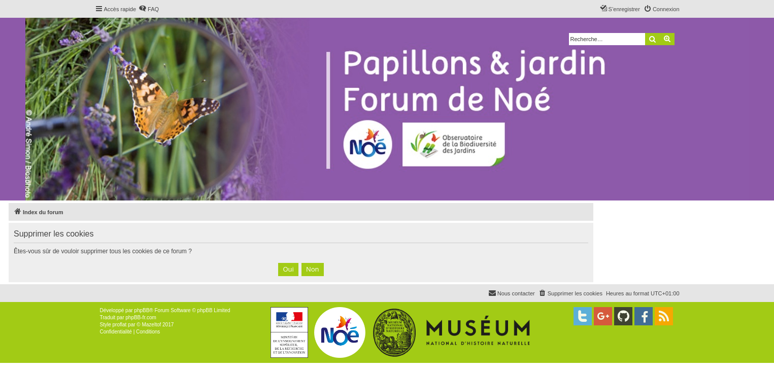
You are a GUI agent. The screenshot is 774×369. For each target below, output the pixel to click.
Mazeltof (151, 324)
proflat (120, 324)
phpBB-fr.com (140, 317)
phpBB (141, 310)
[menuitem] (149, 9)
